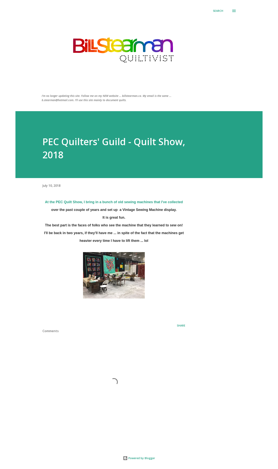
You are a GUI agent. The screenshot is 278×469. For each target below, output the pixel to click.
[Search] (218, 11)
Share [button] (181, 325)
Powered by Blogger (139, 458)
